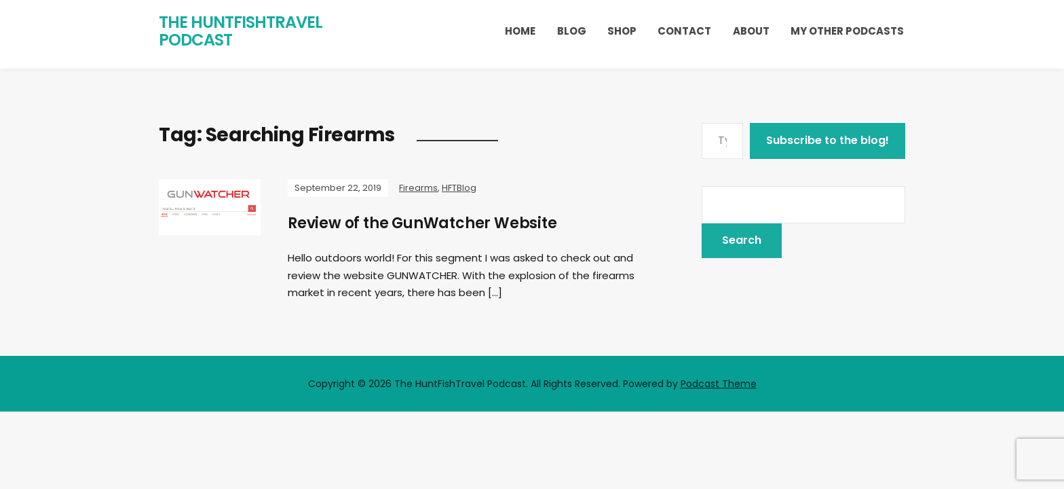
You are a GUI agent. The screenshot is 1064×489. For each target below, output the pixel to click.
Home (520, 31)
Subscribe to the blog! (827, 140)
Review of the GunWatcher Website (422, 223)
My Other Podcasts (847, 31)
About (751, 31)
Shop (621, 31)
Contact (684, 31)
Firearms (418, 187)
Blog (571, 31)
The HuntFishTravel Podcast (240, 31)
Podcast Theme (719, 384)
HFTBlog (459, 187)
